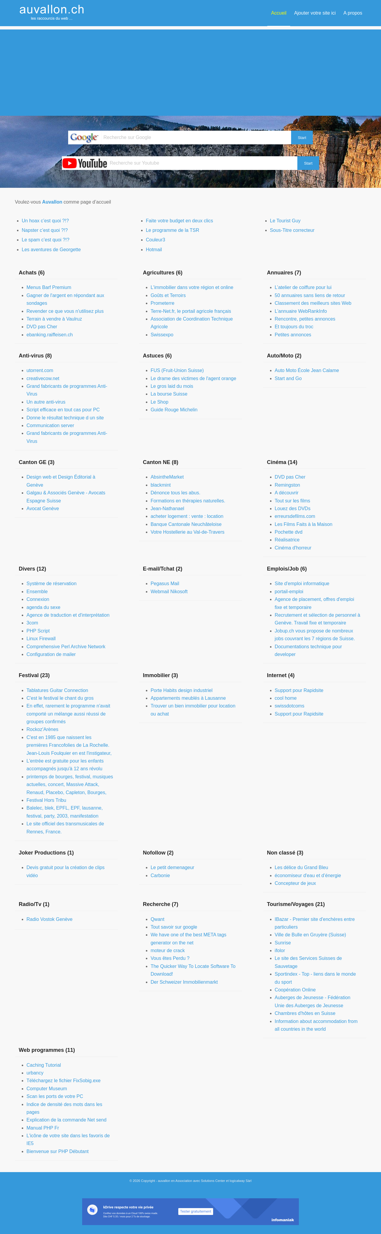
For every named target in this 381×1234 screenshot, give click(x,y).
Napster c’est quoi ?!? (45, 230)
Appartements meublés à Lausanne (188, 698)
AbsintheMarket (167, 476)
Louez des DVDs (292, 508)
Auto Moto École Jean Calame (307, 370)
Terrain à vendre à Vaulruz (54, 318)
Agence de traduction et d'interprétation (68, 615)
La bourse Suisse (169, 393)
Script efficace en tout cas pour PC (63, 409)
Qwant (157, 919)
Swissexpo (162, 334)
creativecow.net (42, 378)
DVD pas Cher (41, 326)
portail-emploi (289, 591)
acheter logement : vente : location (187, 516)
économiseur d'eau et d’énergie (308, 875)
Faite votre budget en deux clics (179, 220)
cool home (286, 698)
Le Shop (159, 401)
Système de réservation (51, 583)
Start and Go (288, 378)
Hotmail (154, 249)
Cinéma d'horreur (293, 547)
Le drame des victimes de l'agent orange (193, 378)
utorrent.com (39, 370)
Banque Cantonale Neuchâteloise (186, 524)
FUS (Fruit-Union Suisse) (177, 370)
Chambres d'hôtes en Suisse (305, 1013)
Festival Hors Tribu (46, 800)
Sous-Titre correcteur (292, 230)
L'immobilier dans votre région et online (192, 287)
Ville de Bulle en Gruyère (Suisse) (310, 934)
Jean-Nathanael (167, 508)
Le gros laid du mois (172, 386)
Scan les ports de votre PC (54, 1096)
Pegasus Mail (165, 583)
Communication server (50, 425)
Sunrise (283, 942)
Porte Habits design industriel (182, 690)
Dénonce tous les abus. (175, 492)
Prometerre (162, 303)
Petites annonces (293, 334)
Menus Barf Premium (48, 287)
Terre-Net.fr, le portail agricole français (191, 311)
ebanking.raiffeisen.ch (49, 334)
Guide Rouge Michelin (174, 409)
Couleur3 (155, 239)
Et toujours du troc (294, 326)
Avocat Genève (42, 508)
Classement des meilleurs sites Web (313, 303)
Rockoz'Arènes (42, 729)
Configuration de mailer (51, 654)
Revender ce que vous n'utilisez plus (65, 311)
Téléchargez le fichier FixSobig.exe (63, 1080)
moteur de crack (168, 950)
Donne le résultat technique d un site (65, 417)
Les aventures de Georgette (51, 249)
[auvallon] (52, 13)
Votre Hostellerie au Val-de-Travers (187, 532)
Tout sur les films (292, 500)
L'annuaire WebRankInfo (301, 311)
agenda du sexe (43, 607)
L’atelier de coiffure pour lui (303, 287)
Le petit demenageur (172, 867)
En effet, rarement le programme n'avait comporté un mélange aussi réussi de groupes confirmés (68, 713)
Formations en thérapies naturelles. (188, 500)
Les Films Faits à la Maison (303, 524)
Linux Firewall (41, 638)
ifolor (280, 950)
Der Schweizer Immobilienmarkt (184, 982)
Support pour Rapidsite (299, 690)
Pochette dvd (288, 532)
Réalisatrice (287, 539)
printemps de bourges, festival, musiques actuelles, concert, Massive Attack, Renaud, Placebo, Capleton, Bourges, (69, 784)
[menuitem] (279, 13)
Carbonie (160, 875)
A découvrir (287, 492)
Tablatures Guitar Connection (57, 690)
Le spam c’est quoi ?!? (45, 239)
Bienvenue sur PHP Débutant (57, 1151)
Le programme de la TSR (172, 230)
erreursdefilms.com (295, 516)
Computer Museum (46, 1088)
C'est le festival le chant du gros (59, 698)
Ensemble (37, 591)
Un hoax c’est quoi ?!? (45, 220)
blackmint (161, 485)
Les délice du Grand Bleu (301, 867)
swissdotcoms (290, 705)
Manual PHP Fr (42, 1127)
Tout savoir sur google (174, 927)
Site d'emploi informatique (302, 583)
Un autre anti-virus (45, 401)
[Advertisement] (190, 71)
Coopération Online (295, 989)
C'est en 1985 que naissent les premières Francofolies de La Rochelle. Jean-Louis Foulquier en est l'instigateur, (69, 745)
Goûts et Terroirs (168, 295)
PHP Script (38, 630)
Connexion (37, 599)
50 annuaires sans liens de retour (310, 295)
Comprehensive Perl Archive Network (65, 646)
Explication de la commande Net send (66, 1119)
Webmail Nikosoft (169, 591)
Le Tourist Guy (285, 220)
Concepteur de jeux (295, 883)
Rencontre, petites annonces (305, 318)
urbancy (34, 1072)
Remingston (287, 485)
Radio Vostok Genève (49, 919)
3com (32, 622)
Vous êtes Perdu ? (170, 958)
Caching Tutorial (43, 1065)
